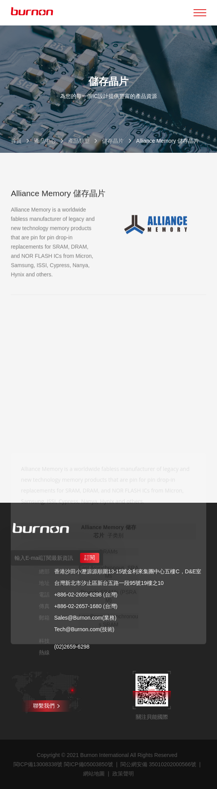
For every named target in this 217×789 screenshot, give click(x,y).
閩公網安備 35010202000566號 (158, 764)
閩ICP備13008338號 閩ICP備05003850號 (63, 764)
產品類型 (79, 141)
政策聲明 (123, 773)
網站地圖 (94, 773)
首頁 (16, 141)
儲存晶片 (113, 141)
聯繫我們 (46, 706)
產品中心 (45, 141)
